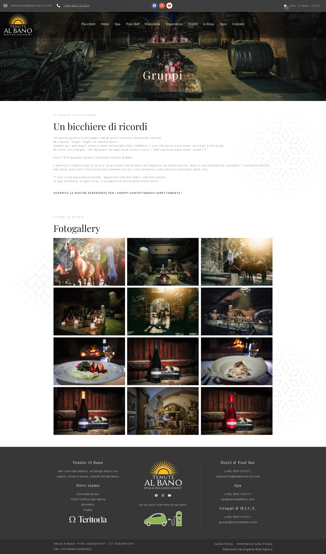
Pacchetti (89, 20)
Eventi (193, 20)
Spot (223, 20)
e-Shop (208, 20)
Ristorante (152, 20)
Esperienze (174, 20)
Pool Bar (132, 20)
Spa (117, 20)
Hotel (105, 20)
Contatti (238, 20)
